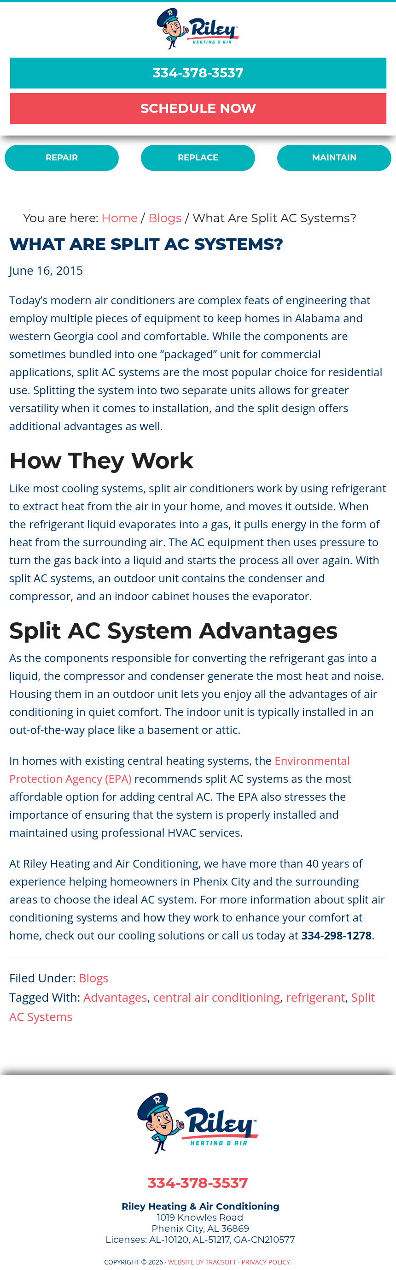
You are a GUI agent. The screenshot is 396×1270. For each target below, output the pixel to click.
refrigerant (315, 997)
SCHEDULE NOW (198, 108)
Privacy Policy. (266, 1262)
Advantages (115, 997)
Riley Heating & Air (198, 28)
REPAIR (62, 158)
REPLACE (198, 158)
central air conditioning (216, 997)
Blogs (93, 978)
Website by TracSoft (202, 1262)
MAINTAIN (334, 158)
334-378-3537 (198, 73)
